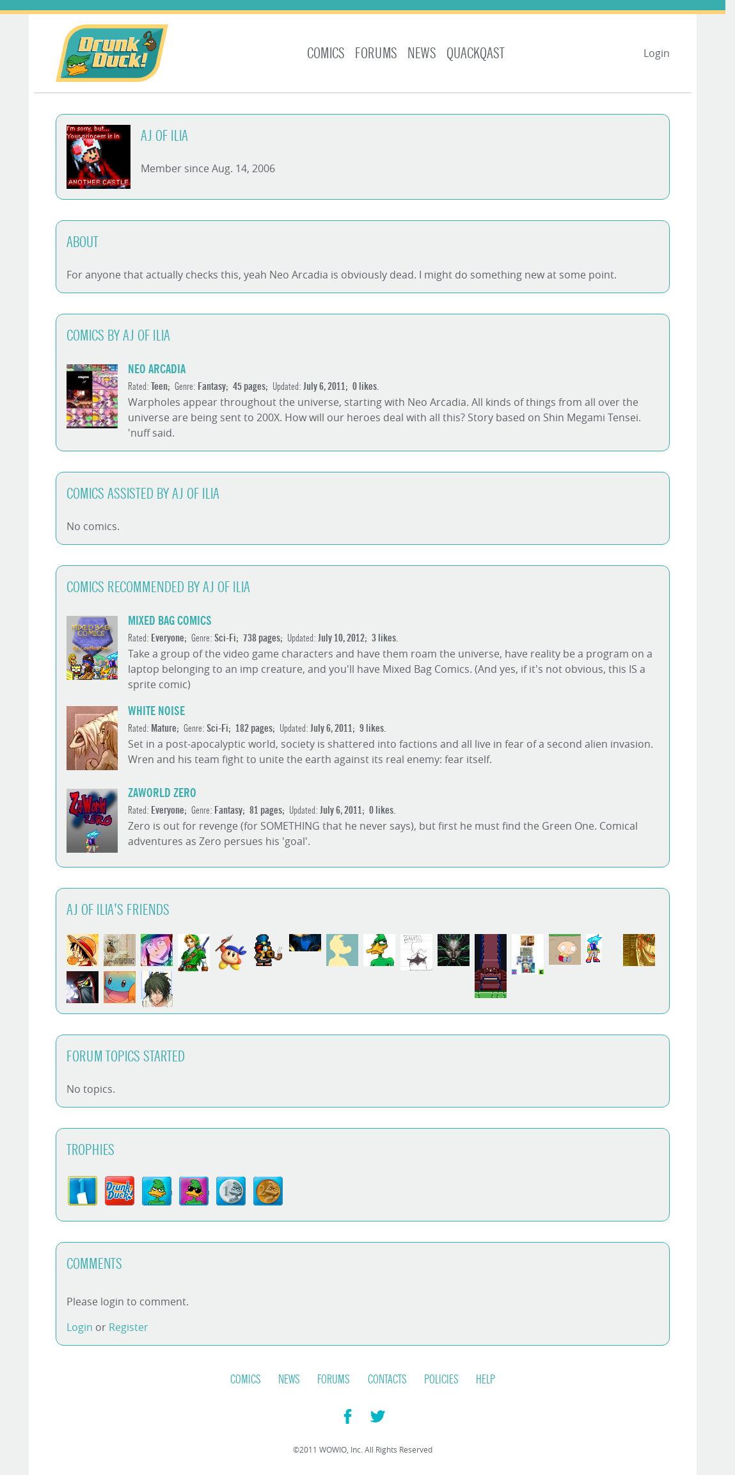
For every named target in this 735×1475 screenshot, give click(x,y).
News (421, 53)
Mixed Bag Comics (170, 620)
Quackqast (476, 53)
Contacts (387, 1380)
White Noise (156, 711)
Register (128, 1327)
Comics (326, 53)
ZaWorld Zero (162, 793)
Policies (441, 1380)
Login (657, 53)
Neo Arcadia (157, 369)
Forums (376, 53)
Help (485, 1380)
